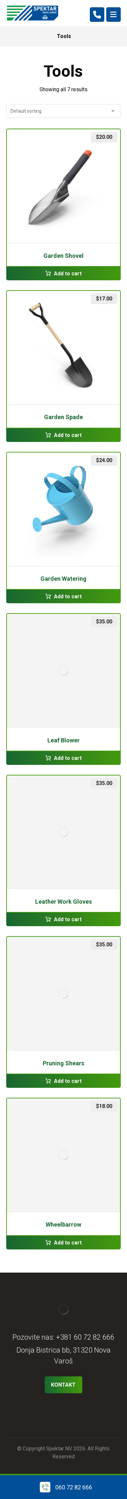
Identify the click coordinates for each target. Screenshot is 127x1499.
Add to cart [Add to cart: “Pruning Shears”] (68, 1081)
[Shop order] (63, 111)
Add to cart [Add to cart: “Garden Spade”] (68, 435)
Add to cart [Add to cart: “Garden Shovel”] (68, 273)
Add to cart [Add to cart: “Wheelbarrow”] (68, 1243)
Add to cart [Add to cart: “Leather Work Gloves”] (68, 919)
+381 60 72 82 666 (85, 1337)
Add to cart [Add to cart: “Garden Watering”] (68, 596)
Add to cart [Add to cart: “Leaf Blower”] (68, 758)
